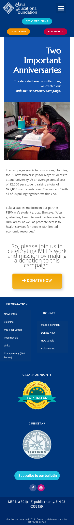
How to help (47, 340)
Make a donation (50, 324)
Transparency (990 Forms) (14, 355)
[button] (61, 8)
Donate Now (48, 332)
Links (7, 345)
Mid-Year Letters (13, 329)
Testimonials (11, 337)
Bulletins (9, 321)
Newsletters (11, 313)
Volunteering (48, 348)
